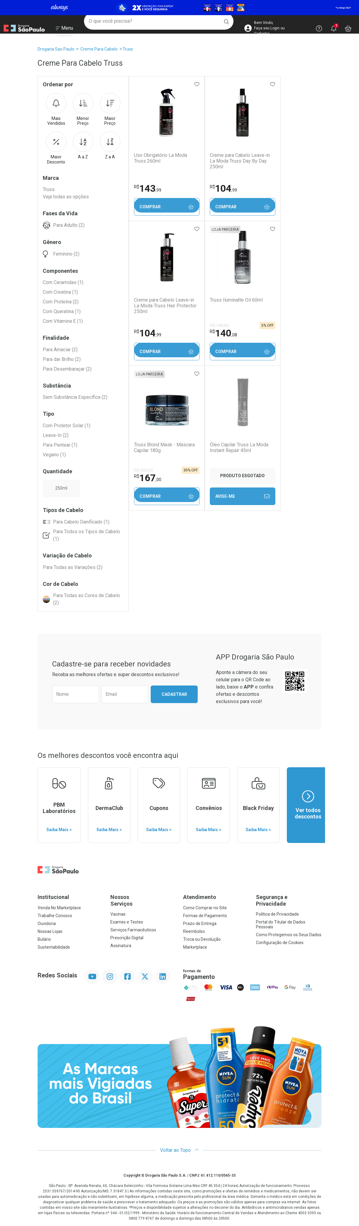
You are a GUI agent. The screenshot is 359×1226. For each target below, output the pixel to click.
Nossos (143, 900)
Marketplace (195, 947)
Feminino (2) (66, 254)
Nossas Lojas (50, 931)
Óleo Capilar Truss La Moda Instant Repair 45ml (238, 447)
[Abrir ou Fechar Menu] (64, 29)
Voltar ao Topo (179, 1150)
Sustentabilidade (54, 947)
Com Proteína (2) (61, 302)
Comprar (166, 207)
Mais (56, 109)
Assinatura (120, 945)
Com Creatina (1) (60, 292)
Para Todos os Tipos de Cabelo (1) (86, 535)
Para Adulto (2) (69, 225)
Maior (110, 109)
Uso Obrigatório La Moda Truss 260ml (160, 158)
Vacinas (118, 914)
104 (222, 188)
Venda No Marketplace (59, 907)
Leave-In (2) (56, 435)
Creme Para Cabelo (99, 49)
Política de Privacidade (277, 914)
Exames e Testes (126, 922)
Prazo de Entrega (199, 923)
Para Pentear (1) (60, 445)
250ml (61, 488)
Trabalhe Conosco (55, 915)
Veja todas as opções (66, 197)
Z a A (110, 145)
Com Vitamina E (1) (63, 321)
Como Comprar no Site (205, 907)
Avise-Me (242, 496)
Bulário (44, 939)
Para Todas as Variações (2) (72, 567)
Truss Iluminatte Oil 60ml (235, 300)
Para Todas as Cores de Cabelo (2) (86, 599)
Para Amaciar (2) (60, 349)
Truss (127, 49)
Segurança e (288, 900)
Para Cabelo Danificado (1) (81, 522)
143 (147, 188)
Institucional (53, 897)
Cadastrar (174, 694)
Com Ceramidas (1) (63, 282)
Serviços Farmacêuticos (133, 929)
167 (147, 478)
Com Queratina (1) (62, 311)
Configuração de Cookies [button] (280, 942)
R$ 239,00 (143, 470)
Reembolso (194, 931)
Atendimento (199, 897)
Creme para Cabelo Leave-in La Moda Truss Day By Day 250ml (239, 161)
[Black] (179, 7)
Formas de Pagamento (205, 915)
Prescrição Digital (126, 937)
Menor (83, 109)
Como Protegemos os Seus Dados (288, 934)
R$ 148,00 (218, 325)
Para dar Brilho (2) (62, 359)
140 (222, 333)
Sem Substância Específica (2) (75, 397)
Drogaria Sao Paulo (56, 49)
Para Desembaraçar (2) (67, 369)
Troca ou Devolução (202, 939)
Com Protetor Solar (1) (66, 425)
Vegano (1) (54, 455)
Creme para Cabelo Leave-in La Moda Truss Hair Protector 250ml (165, 305)
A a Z (83, 145)
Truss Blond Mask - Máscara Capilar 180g (164, 447)
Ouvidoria (47, 923)
